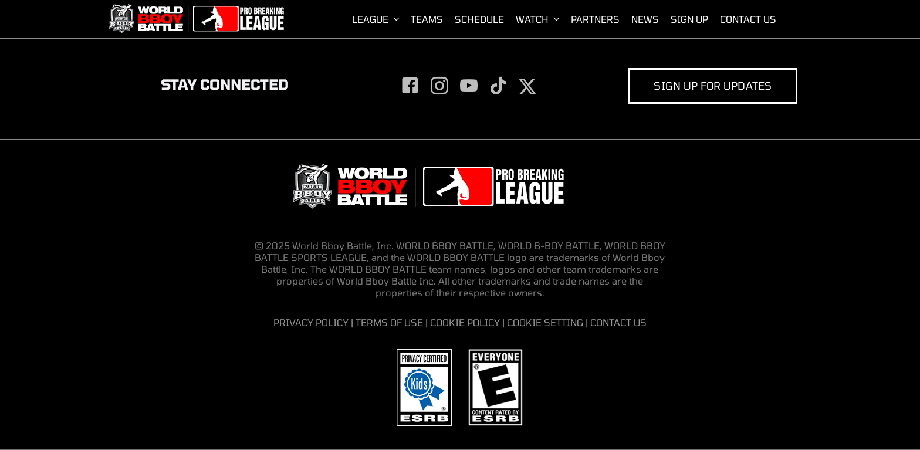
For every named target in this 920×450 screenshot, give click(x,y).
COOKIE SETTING (545, 322)
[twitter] (527, 87)
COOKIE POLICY (465, 322)
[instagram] (439, 85)
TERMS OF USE (389, 322)
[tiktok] (498, 85)
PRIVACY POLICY (311, 322)
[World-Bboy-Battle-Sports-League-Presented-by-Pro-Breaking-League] (196, 9)
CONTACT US (618, 322)
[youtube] (469, 85)
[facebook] (410, 85)
